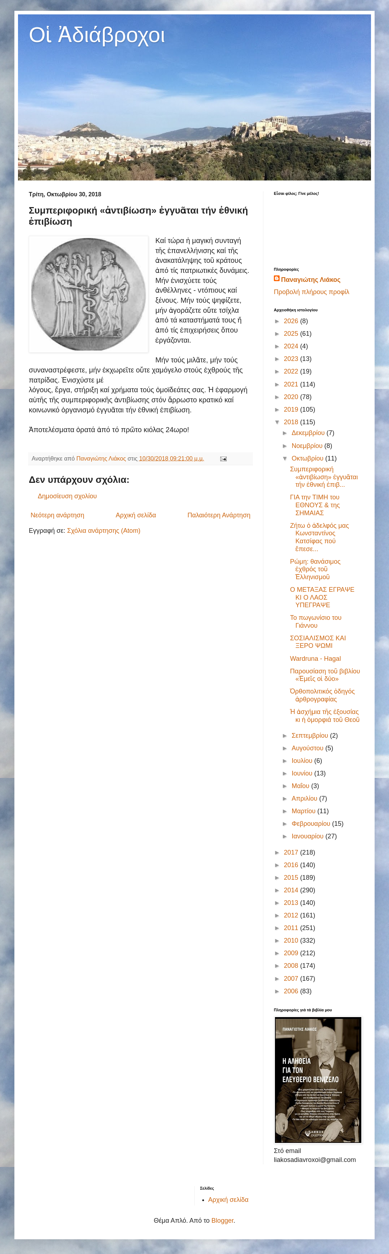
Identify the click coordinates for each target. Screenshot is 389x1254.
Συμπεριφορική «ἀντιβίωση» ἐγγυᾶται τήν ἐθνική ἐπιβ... (324, 477)
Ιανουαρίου (308, 836)
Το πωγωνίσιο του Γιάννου (315, 621)
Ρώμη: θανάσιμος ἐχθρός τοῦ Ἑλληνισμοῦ (315, 569)
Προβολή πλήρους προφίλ (311, 292)
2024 (292, 346)
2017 (292, 852)
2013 (292, 902)
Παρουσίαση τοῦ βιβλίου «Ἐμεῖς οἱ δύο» (325, 675)
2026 (292, 321)
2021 (292, 384)
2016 (292, 865)
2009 (292, 953)
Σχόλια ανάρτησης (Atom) (103, 530)
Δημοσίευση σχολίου (67, 496)
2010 (292, 940)
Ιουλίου (302, 760)
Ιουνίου (302, 773)
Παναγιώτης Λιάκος (310, 279)
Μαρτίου (304, 811)
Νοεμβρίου (307, 445)
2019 (292, 409)
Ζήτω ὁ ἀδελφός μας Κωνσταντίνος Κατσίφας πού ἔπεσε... (319, 537)
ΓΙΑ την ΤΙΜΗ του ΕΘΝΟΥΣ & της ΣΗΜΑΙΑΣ (315, 505)
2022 (292, 371)
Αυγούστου (308, 748)
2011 (292, 928)
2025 (292, 333)
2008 (292, 965)
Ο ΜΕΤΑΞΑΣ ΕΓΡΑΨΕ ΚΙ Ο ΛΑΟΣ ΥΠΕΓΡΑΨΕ (322, 597)
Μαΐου (301, 786)
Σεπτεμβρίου (310, 735)
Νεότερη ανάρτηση (57, 515)
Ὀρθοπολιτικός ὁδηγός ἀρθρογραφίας (322, 695)
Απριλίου (305, 798)
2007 (292, 978)
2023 (292, 358)
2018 (292, 422)
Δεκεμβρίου (308, 432)
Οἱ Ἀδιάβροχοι (97, 35)
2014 (292, 890)
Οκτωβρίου (308, 458)
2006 (292, 991)
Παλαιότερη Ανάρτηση (218, 515)
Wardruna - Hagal (315, 658)
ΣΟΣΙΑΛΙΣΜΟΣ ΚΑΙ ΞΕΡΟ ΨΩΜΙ (318, 642)
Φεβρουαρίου (311, 823)
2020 (292, 397)
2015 (292, 877)
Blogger (223, 1220)
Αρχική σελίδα (136, 515)
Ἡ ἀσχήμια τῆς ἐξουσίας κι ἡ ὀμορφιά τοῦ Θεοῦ (324, 715)
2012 (292, 915)
